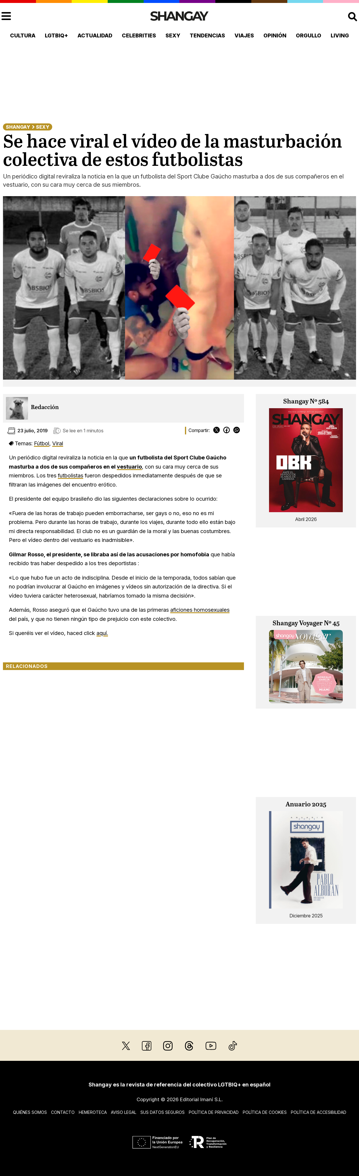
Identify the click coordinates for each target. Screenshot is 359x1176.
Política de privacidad (214, 1112)
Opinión (274, 35)
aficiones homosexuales (200, 609)
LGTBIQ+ (56, 35)
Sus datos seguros (162, 1112)
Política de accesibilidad (318, 1112)
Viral (57, 443)
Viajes (244, 35)
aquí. (102, 633)
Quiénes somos (30, 1112)
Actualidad (95, 35)
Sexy (172, 35)
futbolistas (70, 475)
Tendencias (207, 35)
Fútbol (41, 443)
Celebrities (139, 35)
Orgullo (308, 35)
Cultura (22, 35)
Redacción (45, 407)
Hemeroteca (93, 1112)
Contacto (63, 1112)
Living (340, 35)
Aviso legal (123, 1112)
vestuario (129, 466)
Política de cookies (265, 1112)
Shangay (18, 127)
